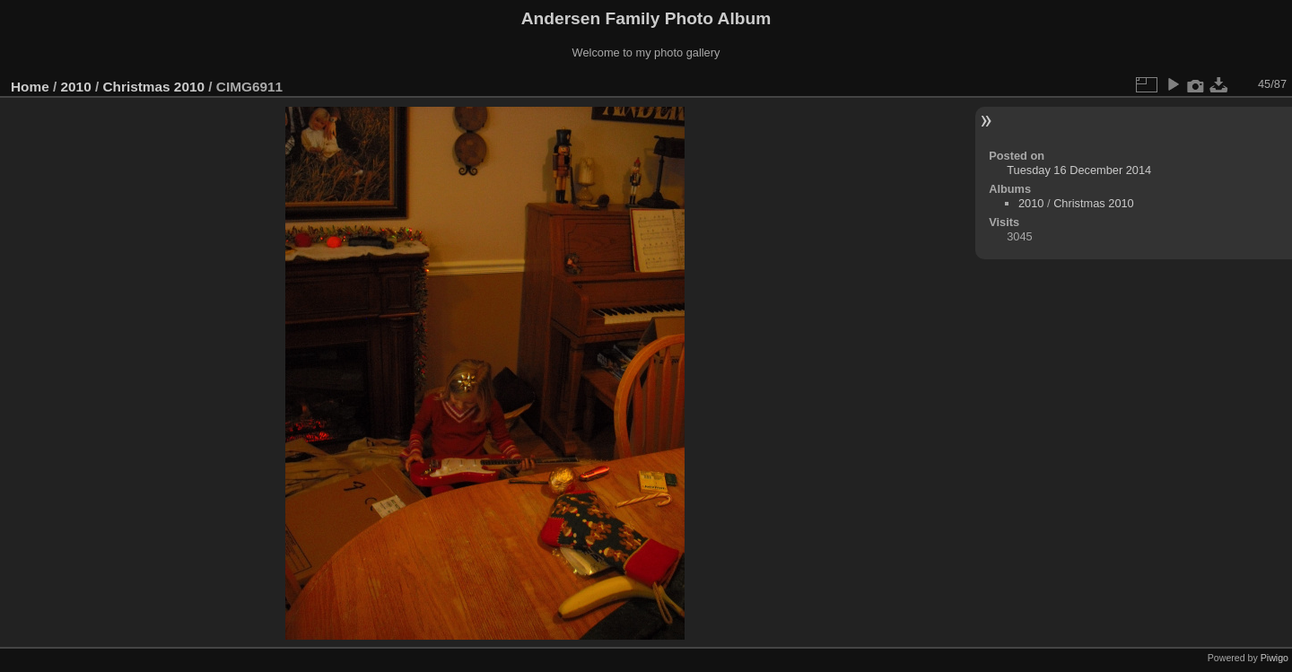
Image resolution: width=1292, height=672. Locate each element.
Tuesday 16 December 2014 (1079, 170)
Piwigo (1274, 657)
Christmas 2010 (153, 86)
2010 (76, 86)
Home (30, 86)
